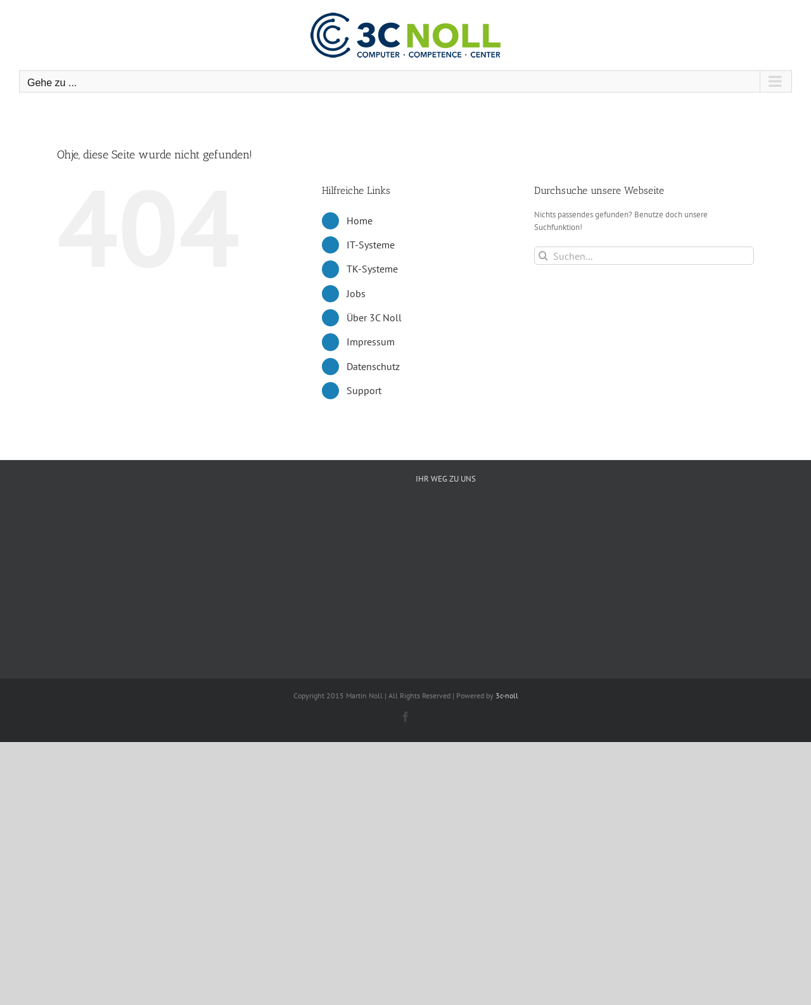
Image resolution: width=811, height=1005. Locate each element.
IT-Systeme (371, 244)
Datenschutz (373, 366)
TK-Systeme (372, 268)
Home (360, 220)
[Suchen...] (644, 255)
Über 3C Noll (374, 317)
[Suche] (543, 255)
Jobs (356, 293)
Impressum (371, 341)
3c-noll (506, 695)
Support (364, 390)
